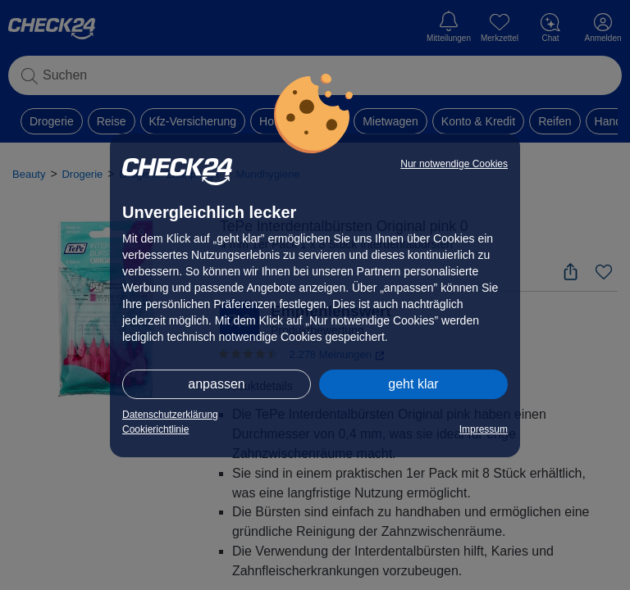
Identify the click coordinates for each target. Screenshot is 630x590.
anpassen (216, 384)
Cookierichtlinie (155, 429)
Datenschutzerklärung (170, 414)
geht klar (413, 384)
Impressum (483, 429)
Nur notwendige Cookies (454, 164)
